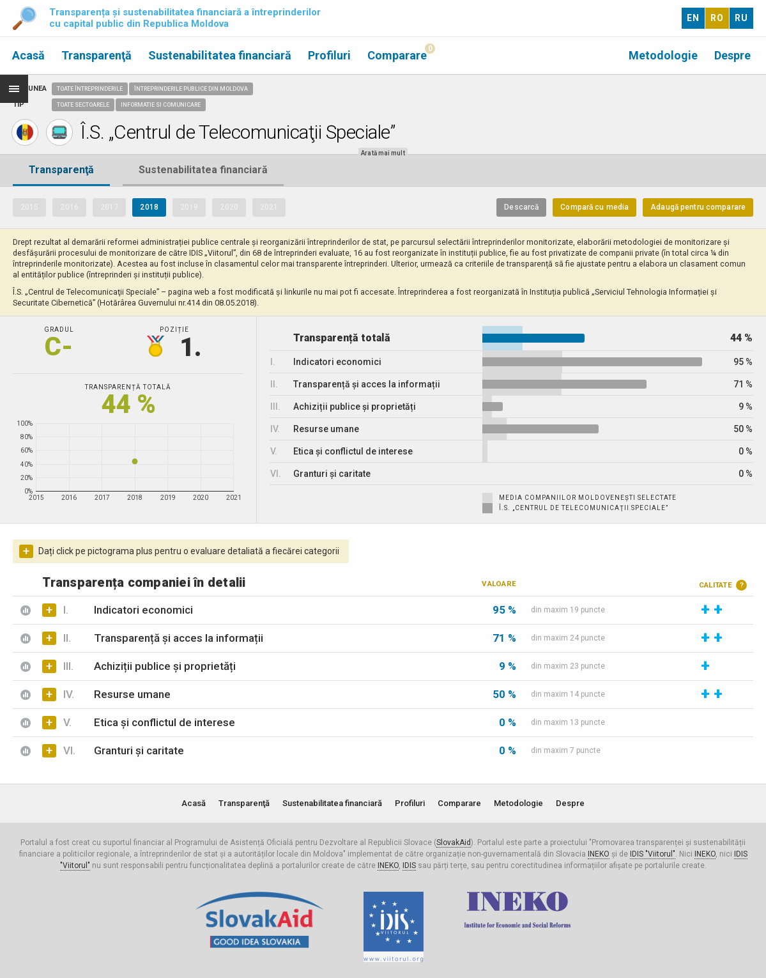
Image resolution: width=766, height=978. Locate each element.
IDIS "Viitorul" (652, 854)
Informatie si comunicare (161, 105)
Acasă (28, 55)
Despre (732, 55)
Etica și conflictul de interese (164, 722)
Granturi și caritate (139, 750)
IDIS (409, 865)
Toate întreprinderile (90, 89)
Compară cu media (594, 207)
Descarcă (521, 207)
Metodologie (663, 55)
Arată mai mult (382, 153)
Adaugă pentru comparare (698, 207)
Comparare (397, 55)
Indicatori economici (143, 609)
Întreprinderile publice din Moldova (191, 89)
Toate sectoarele (83, 105)
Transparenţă (96, 55)
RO (717, 18)
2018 (149, 207)
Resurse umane (132, 694)
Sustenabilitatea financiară (219, 55)
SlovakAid (453, 842)
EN (693, 18)
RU (741, 18)
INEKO (598, 854)
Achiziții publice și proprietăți (165, 666)
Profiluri (329, 55)
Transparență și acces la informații (178, 638)
